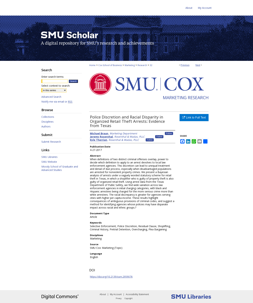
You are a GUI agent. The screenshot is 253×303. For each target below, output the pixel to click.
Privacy (118, 298)
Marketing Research (186, 97)
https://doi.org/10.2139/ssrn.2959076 (111, 276)
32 (151, 65)
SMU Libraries (49, 157)
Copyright (128, 298)
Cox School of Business (110, 65)
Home (92, 65)
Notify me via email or (56, 101)
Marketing (130, 65)
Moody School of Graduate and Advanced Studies (59, 168)
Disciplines (47, 121)
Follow (169, 133)
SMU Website (49, 161)
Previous (185, 65)
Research (142, 65)
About (103, 294)
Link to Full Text (194, 117)
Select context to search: (55, 85)
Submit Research (51, 141)
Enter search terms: (52, 76)
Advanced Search (51, 96)
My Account (116, 294)
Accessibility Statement (137, 294)
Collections (47, 116)
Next (197, 65)
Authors (46, 126)
